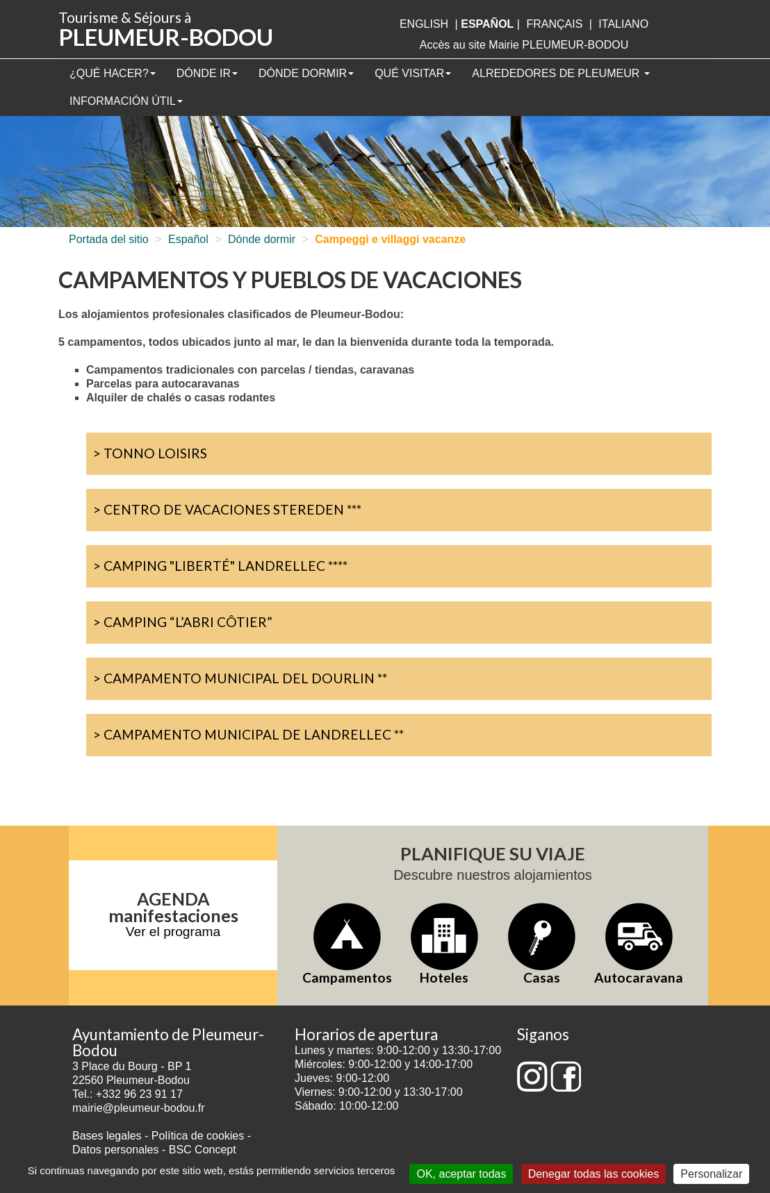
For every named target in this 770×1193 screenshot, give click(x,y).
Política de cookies (199, 1136)
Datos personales (115, 1150)
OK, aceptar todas (461, 1174)
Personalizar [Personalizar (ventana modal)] (711, 1174)
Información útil (126, 101)
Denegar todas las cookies (594, 1174)
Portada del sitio (109, 239)
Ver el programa (173, 931)
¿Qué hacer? (112, 73)
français (554, 24)
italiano (623, 24)
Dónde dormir (306, 73)
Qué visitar (413, 73)
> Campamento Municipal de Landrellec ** (248, 734)
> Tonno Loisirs (150, 453)
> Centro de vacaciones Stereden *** (227, 509)
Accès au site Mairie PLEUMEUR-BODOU (524, 45)
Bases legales (107, 1136)
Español (188, 239)
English (424, 24)
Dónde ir (207, 73)
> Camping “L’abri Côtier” (182, 622)
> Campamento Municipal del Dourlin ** (240, 678)
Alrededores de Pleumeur (560, 73)
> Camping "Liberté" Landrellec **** (220, 566)
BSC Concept (202, 1150)
